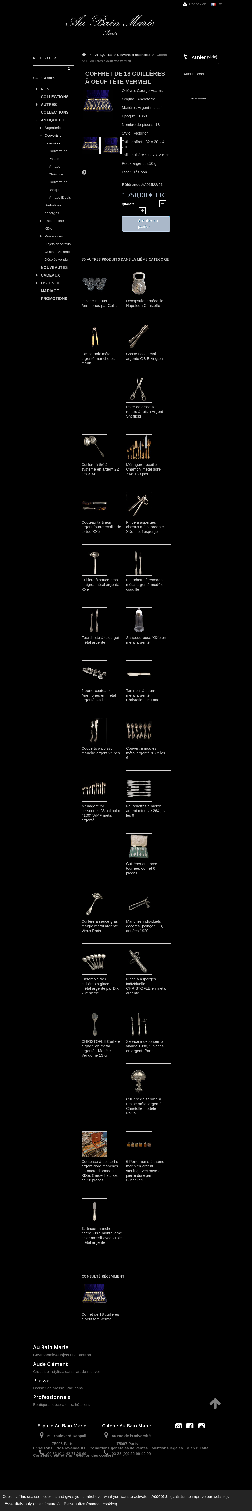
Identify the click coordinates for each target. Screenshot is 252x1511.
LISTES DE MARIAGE (51, 293)
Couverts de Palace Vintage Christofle (58, 168)
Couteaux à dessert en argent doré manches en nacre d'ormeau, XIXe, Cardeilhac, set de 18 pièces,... (101, 1170)
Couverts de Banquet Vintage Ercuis (60, 195)
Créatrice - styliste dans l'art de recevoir (67, 1371)
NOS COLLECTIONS (55, 99)
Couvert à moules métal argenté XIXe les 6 (145, 753)
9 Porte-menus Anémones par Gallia (100, 303)
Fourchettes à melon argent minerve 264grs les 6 (145, 810)
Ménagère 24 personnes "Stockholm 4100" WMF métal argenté (101, 813)
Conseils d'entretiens (52, 1479)
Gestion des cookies (95, 1479)
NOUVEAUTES (54, 273)
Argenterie (53, 134)
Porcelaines (54, 242)
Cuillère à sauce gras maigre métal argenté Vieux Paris (100, 926)
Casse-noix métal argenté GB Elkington (144, 356)
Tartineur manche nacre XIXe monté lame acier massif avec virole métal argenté (102, 1235)
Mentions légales (167, 1472)
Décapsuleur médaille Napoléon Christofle (144, 303)
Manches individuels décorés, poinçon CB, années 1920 (144, 926)
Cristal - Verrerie (57, 258)
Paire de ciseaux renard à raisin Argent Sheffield (144, 411)
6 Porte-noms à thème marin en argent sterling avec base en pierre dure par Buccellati (145, 1170)
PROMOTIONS (54, 304)
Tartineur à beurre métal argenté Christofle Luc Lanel (143, 695)
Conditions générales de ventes (118, 1472)
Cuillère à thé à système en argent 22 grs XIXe (100, 469)
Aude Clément (50, 1363)
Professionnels (51, 1397)
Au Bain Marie (50, 1347)
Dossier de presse (48, 1388)
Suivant (84, 172)
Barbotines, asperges (53, 215)
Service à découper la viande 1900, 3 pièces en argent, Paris (145, 1046)
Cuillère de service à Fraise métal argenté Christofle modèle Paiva (144, 1106)
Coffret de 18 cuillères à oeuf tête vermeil (100, 1316)
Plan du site (197, 1472)
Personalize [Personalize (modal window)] (74, 1504)
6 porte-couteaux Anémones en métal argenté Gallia (99, 695)
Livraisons (42, 1472)
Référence (131, 184)
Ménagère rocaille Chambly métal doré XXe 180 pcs (143, 469)
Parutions (74, 1388)
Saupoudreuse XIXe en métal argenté (146, 639)
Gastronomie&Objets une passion (62, 1355)
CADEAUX (50, 281)
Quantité (128, 204)
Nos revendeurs (70, 1472)
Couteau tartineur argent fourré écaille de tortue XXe (101, 527)
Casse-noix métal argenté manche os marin (98, 358)
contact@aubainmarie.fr (192, 1438)
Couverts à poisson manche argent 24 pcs (101, 750)
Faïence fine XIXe (54, 230)
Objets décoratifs (58, 250)
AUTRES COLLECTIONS (55, 114)
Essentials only (18, 1504)
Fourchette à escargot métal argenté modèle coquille (145, 584)
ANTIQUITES (52, 126)
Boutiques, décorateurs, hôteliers (61, 1404)
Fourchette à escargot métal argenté (100, 639)
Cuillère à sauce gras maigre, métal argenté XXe (100, 584)
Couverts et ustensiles (53, 145)
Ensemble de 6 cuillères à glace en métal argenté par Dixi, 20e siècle (101, 986)
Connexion (194, 4)
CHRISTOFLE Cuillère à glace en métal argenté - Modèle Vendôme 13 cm (101, 1048)
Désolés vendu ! (57, 265)
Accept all (160, 1496)
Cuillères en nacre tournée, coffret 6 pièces (141, 868)
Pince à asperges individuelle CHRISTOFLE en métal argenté (146, 986)
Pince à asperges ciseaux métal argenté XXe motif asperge (145, 527)
